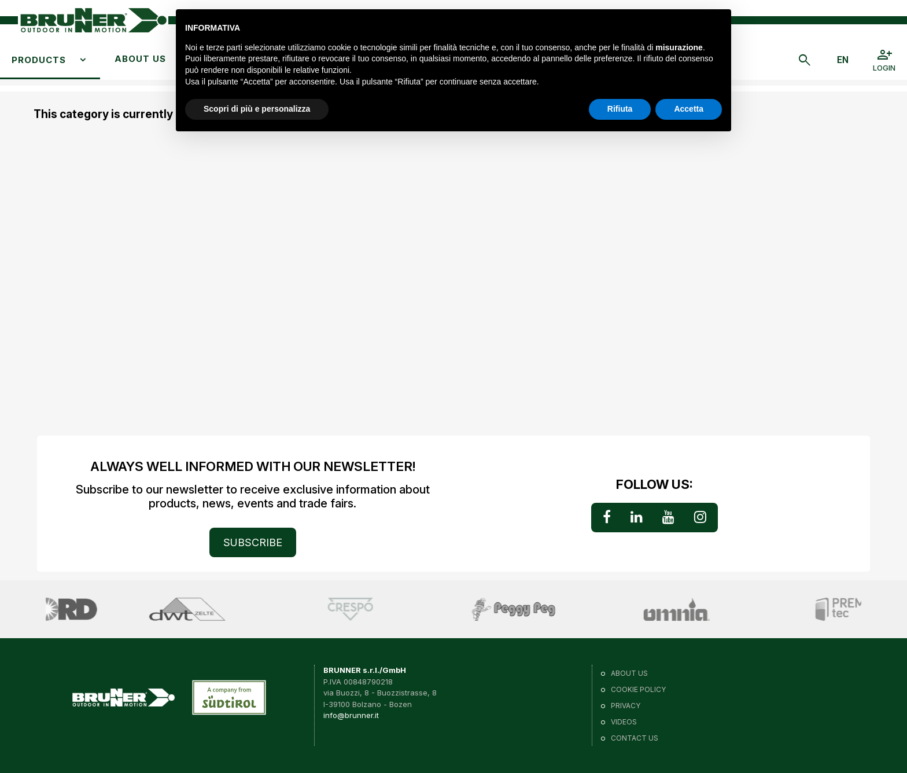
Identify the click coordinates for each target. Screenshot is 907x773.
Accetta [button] (688, 108)
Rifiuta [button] (620, 108)
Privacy (625, 705)
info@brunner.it (351, 715)
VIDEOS (624, 721)
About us (140, 58)
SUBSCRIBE (252, 542)
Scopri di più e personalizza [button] (257, 108)
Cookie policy (638, 689)
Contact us (634, 738)
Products (39, 59)
